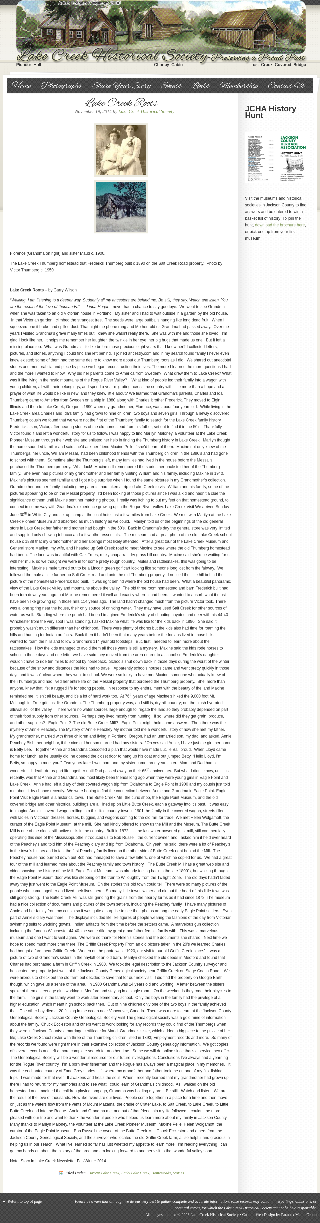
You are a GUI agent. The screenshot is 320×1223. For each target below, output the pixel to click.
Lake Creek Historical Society (160, 33)
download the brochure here (280, 225)
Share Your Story (121, 86)
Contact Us (286, 86)
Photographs (61, 86)
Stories (178, 1173)
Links (200, 86)
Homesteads (161, 1173)
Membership (238, 86)
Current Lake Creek (103, 1173)
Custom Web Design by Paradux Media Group (279, 1214)
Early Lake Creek (135, 1173)
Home (21, 86)
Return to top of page (25, 1201)
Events (171, 86)
